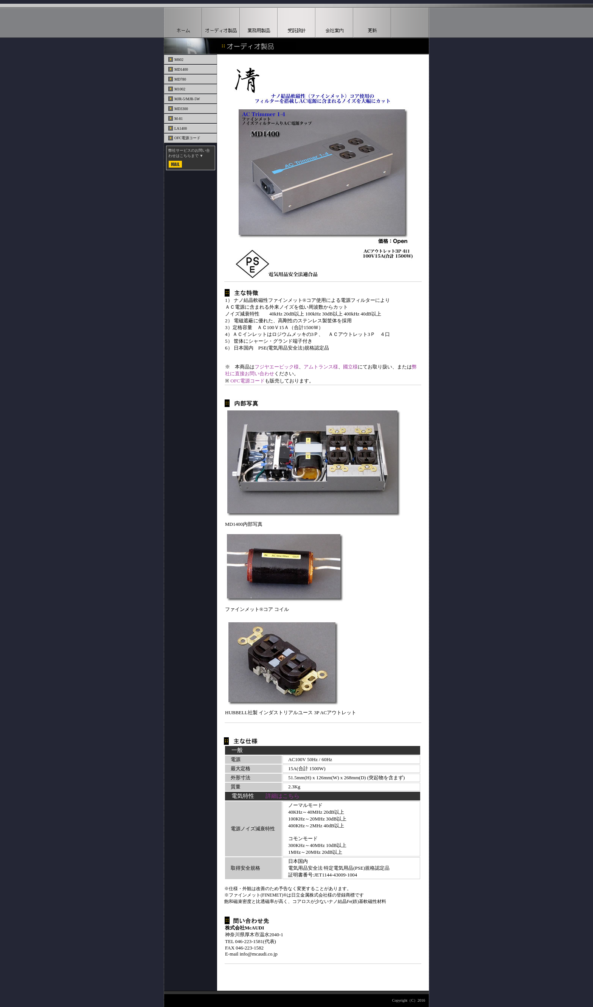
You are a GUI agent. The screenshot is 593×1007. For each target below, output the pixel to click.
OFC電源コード (247, 381)
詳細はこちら (282, 796)
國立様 (350, 367)
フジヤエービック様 (277, 367)
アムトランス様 (321, 367)
